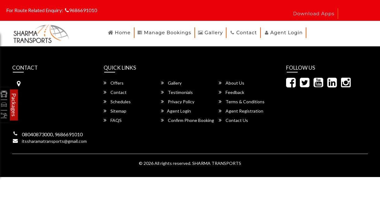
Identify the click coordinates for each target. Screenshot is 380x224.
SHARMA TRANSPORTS (216, 163)
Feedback (231, 92)
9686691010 (81, 10)
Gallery (214, 32)
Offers (114, 83)
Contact (246, 32)
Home (123, 32)
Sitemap (115, 111)
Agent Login (286, 32)
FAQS (113, 120)
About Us (231, 83)
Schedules (117, 101)
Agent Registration (241, 111)
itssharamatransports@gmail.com (54, 141)
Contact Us (233, 120)
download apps (313, 13)
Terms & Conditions (242, 101)
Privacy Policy (177, 101)
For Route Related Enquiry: (34, 10)
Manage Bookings (167, 32)
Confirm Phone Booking (187, 120)
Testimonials (177, 92)
